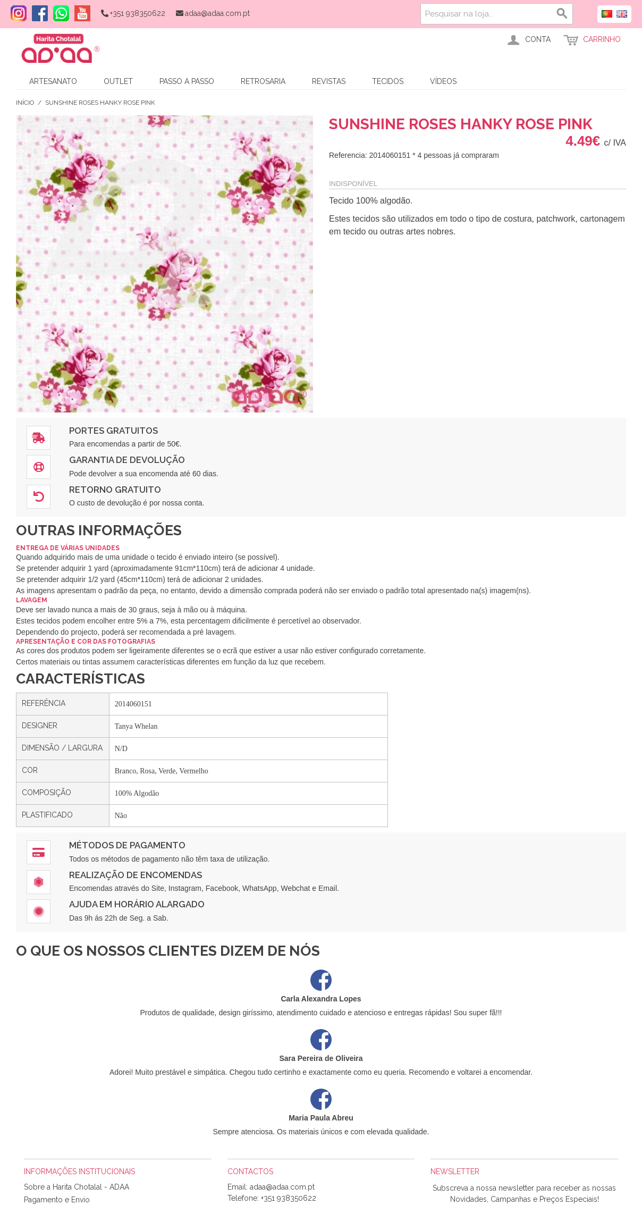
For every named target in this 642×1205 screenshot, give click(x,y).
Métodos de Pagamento (127, 845)
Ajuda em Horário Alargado (137, 904)
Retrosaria (263, 81)
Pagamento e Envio (57, 1199)
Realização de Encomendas (135, 875)
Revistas (328, 81)
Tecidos (387, 81)
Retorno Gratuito (115, 489)
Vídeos (443, 81)
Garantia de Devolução (127, 459)
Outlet (118, 81)
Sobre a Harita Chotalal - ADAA (76, 1187)
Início (25, 102)
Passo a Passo (186, 81)
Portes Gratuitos (113, 430)
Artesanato (53, 81)
